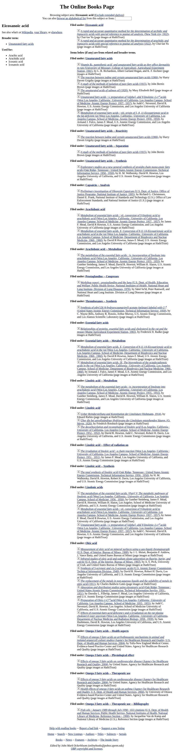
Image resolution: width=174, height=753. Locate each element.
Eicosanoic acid (94, 25)
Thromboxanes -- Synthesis (101, 301)
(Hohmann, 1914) (121, 414)
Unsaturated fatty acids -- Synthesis (106, 160)
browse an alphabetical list (71, 18)
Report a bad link (88, 728)
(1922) (123, 42)
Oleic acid (91, 543)
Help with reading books (62, 728)
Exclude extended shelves (109, 15)
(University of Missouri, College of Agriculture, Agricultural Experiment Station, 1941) (123, 67)
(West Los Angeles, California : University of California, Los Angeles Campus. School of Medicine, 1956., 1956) (123, 496)
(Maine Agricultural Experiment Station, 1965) (122, 330)
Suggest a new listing (113, 728)
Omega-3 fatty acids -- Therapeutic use (107, 673)
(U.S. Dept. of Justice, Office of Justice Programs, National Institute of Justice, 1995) (123, 193)
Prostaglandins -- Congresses (102, 276)
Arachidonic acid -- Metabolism (103, 249)
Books (59, 739)
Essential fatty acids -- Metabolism (105, 340)
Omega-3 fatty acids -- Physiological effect (109, 655)
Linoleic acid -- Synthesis (99, 466)
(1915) (113, 83)
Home (51, 734)
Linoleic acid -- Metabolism (101, 380)
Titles (100, 734)
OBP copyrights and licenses (86, 748)
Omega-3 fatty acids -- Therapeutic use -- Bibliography (117, 703)
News (69, 739)
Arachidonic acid (95, 209)
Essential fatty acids (97, 322)
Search (61, 734)
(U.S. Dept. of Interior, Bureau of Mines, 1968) (123, 551)
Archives (92, 739)
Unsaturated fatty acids (21, 43)
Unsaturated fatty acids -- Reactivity (106, 130)
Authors (89, 734)
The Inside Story (109, 739)
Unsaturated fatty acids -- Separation (106, 145)
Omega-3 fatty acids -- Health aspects (107, 631)
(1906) (119, 77)
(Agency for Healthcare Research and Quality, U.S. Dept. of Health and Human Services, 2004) (123, 640)
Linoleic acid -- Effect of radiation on (106, 445)
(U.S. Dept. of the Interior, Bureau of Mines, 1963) (123, 560)
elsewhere (56, 32)
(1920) (104, 90)
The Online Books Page (87, 7)
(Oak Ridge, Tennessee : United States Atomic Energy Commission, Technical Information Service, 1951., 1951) (124, 590)
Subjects (111, 734)
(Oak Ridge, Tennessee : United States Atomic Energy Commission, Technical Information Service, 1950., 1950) (123, 170)
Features (79, 739)
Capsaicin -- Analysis (97, 185)
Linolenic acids (94, 487)
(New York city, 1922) (123, 33)
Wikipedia (27, 32)
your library (40, 32)
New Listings (75, 734)
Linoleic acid (92, 407)
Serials (123, 734)
